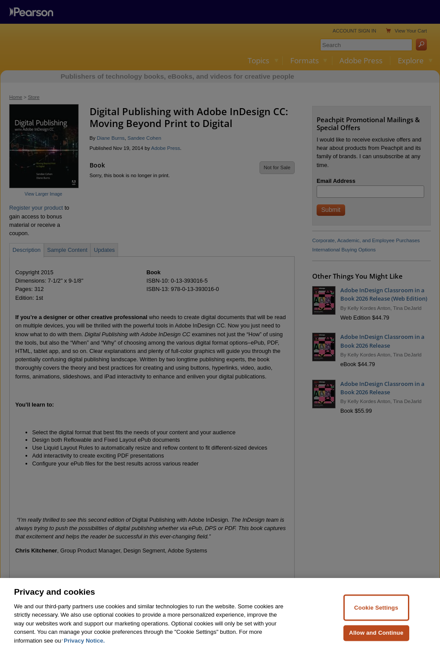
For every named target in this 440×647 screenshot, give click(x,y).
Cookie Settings (376, 614)
